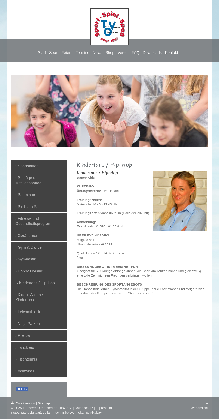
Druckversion (23, 403)
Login (204, 403)
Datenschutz (84, 408)
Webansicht (199, 408)
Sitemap (44, 403)
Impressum (104, 408)
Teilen (22, 389)
